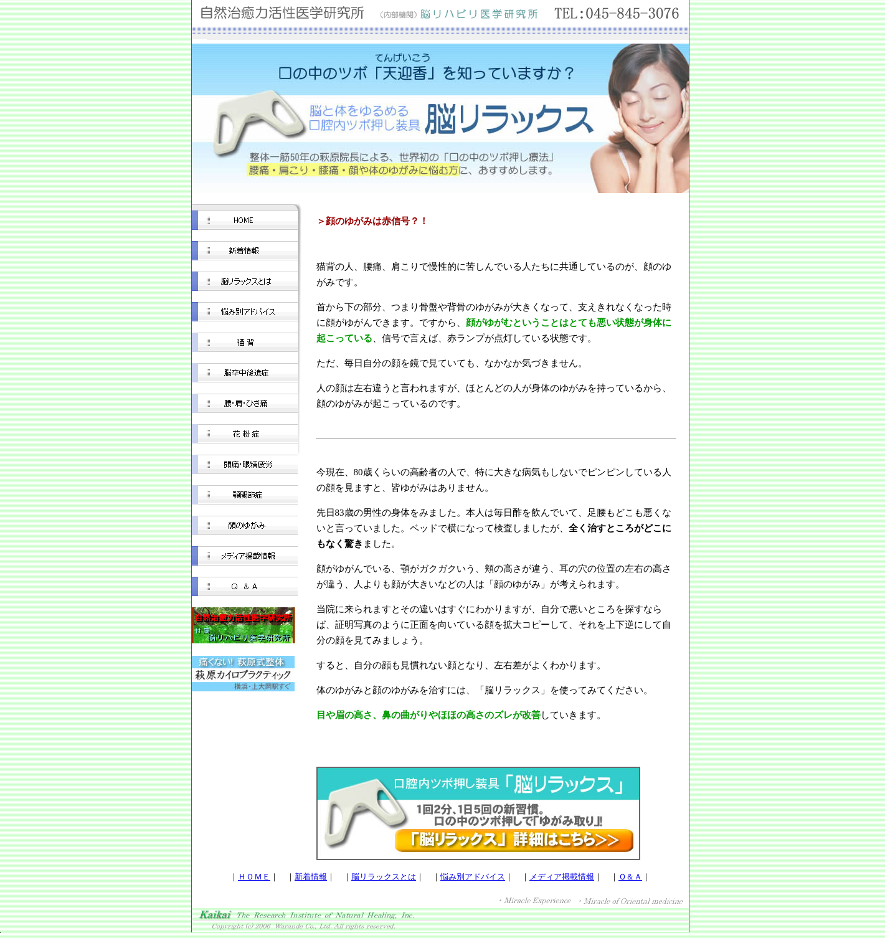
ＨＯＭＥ (254, 876)
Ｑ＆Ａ (630, 876)
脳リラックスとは (383, 876)
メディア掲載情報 (561, 876)
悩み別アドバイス (472, 876)
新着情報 (311, 876)
